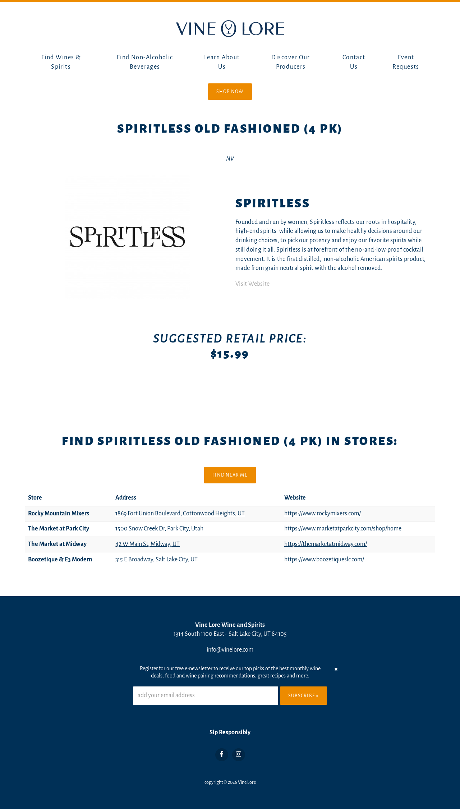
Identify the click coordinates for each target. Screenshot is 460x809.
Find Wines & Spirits (60, 62)
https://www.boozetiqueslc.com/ (324, 559)
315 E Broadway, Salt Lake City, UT (156, 559)
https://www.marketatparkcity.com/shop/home (342, 528)
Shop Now (230, 91)
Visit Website (252, 284)
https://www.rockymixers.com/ (322, 513)
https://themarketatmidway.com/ (325, 544)
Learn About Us (222, 62)
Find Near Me (229, 475)
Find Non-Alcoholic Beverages (145, 62)
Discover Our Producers (290, 62)
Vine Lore (247, 782)
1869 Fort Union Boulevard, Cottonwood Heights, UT (180, 513)
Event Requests (405, 62)
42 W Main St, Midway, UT (147, 544)
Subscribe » (303, 695)
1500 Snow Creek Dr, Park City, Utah (159, 528)
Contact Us (353, 62)
